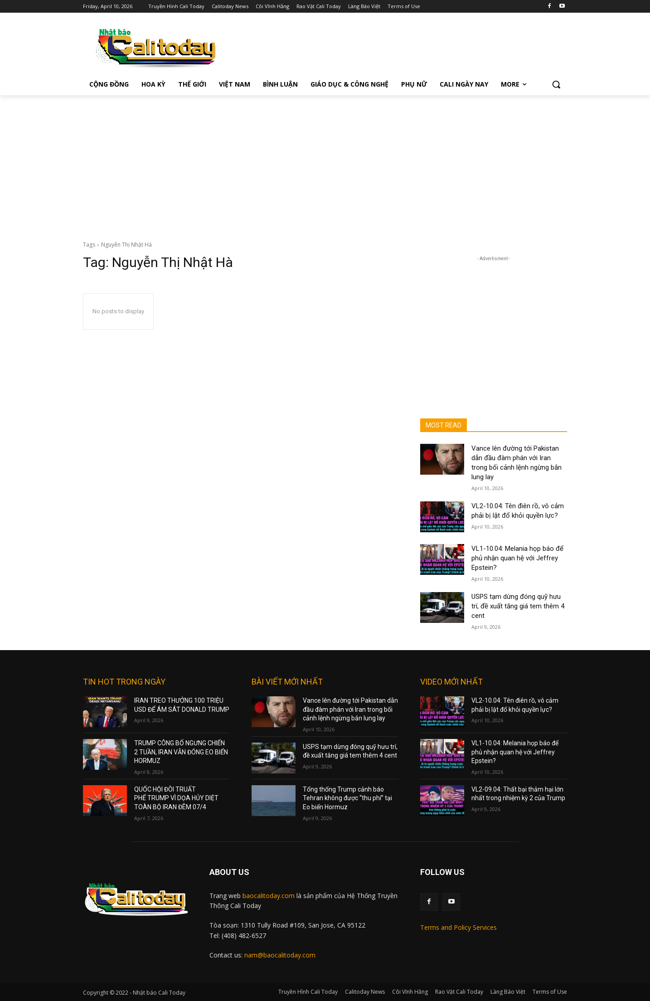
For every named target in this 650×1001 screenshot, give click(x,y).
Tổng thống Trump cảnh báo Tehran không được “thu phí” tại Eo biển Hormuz (347, 798)
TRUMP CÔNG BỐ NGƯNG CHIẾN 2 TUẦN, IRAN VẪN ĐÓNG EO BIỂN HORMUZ (181, 751)
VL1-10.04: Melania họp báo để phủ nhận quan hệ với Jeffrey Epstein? (517, 558)
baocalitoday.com (269, 895)
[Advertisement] (325, 163)
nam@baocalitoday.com (279, 955)
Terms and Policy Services (458, 927)
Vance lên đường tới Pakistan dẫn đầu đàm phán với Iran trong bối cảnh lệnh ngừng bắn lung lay (350, 709)
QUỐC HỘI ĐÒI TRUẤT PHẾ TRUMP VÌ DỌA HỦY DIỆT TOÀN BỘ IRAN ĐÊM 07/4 (176, 798)
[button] (556, 84)
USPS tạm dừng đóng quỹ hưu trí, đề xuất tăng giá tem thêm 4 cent (517, 606)
